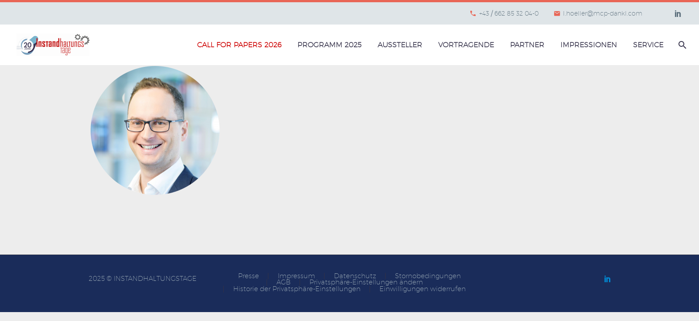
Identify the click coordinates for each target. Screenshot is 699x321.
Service (648, 45)
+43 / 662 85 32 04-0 (509, 13)
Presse (248, 276)
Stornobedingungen (428, 276)
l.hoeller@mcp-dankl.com (602, 13)
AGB (283, 282)
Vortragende (466, 45)
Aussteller (400, 45)
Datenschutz (355, 276)
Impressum (296, 276)
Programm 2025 (329, 45)
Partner (527, 45)
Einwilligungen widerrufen (422, 289)
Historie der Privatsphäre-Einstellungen (297, 289)
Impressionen (588, 45)
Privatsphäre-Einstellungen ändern (366, 282)
